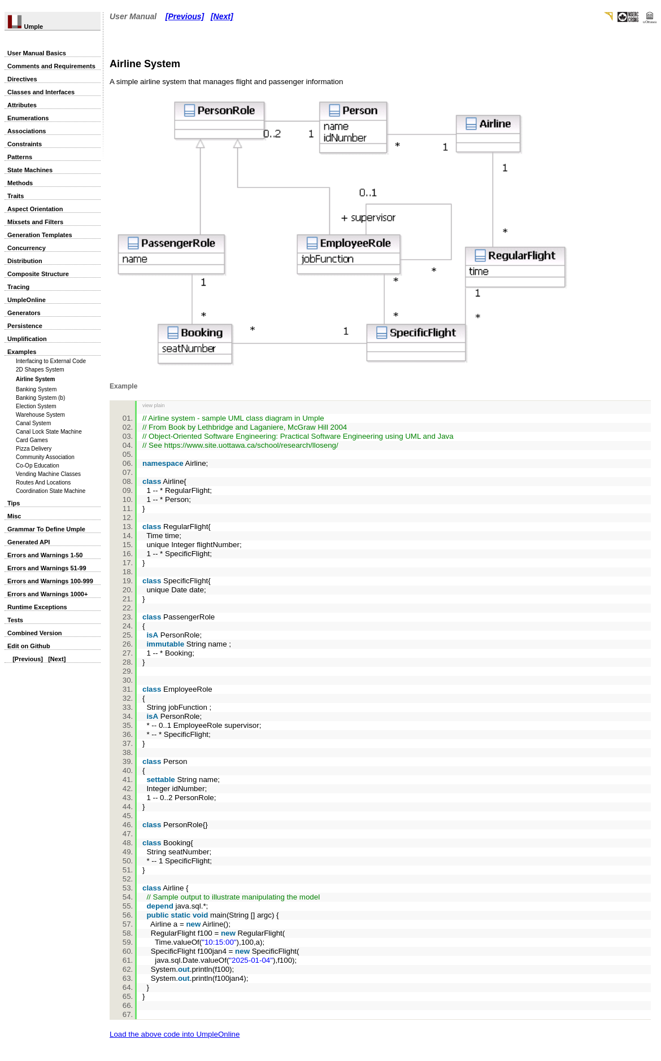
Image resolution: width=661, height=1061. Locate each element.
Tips (13, 503)
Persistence (24, 325)
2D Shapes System (40, 369)
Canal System (33, 423)
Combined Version (34, 633)
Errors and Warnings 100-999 (50, 581)
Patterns (19, 157)
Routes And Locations (43, 482)
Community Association (45, 457)
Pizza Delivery (33, 449)
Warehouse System (40, 415)
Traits (15, 196)
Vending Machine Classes (48, 474)
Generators (24, 312)
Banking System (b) (40, 398)
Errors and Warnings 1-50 (44, 555)
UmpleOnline (26, 299)
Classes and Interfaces (41, 92)
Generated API (28, 542)
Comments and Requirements (51, 66)
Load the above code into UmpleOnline (175, 1034)
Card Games (32, 440)
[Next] (57, 659)
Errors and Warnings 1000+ (47, 594)
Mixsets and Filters (35, 222)
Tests (15, 620)
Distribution (24, 260)
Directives (22, 79)
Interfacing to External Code (51, 361)
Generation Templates (39, 235)
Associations (26, 131)
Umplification (27, 338)
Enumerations (28, 118)
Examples (21, 351)
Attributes (22, 105)
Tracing (18, 286)
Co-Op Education (37, 465)
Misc (14, 516)
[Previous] (27, 659)
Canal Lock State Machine (49, 432)
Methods (20, 183)
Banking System (36, 389)
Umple (25, 26)
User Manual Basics (36, 53)
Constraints (24, 144)
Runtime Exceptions (37, 607)
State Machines (30, 170)
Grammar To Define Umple (46, 529)
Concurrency (26, 247)
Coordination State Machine (50, 491)
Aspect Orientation (35, 209)
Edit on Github (28, 646)
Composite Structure (38, 273)
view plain (153, 405)
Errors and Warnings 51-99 (46, 568)
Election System (36, 406)
